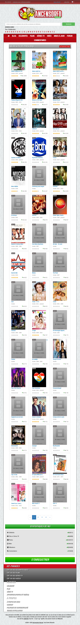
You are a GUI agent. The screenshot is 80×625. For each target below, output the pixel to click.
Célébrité (10, 586)
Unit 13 (55, 503)
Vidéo (49, 36)
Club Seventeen (36, 388)
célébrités (26, 618)
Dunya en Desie (57, 359)
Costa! (54, 301)
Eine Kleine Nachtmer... (38, 244)
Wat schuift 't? (36, 503)
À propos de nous (13, 602)
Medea (34, 273)
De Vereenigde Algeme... (59, 330)
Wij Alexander (56, 446)
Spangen (34, 446)
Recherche (68, 24)
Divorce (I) (13, 129)
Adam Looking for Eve (16, 71)
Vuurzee (34, 215)
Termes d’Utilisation (14, 610)
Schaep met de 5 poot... (59, 417)
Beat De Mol (14, 273)
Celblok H (34, 129)
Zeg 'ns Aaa (14, 474)
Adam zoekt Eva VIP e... (59, 71)
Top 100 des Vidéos (14, 579)
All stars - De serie (57, 244)
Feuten (54, 157)
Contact (10, 605)
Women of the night (37, 100)
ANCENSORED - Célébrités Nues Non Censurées (40, 13)
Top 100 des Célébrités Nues (17, 570)
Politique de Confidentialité (17, 607)
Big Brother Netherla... (37, 157)
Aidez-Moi (66, 2)
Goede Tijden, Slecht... (58, 215)
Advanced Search (9, 27)
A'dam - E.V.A (35, 301)
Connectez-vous (16, 2)
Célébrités (23, 36)
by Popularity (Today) (65, 46)
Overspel (55, 186)
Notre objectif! (57, 2)
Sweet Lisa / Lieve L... (16, 503)
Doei (12, 301)
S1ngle (34, 330)
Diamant (13, 330)
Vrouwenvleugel (57, 388)
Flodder (13, 359)
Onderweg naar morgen (38, 186)
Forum (69, 36)
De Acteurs (14, 215)
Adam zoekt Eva (36, 71)
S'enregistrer (40, 560)
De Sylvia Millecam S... (37, 474)
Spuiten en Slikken (16, 157)
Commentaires (40, 40)
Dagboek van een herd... (17, 417)
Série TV (10, 592)
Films (32, 36)
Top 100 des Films (13, 573)
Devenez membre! (26, 2)
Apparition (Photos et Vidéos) (18, 594)
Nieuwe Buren (56, 100)
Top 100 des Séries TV (15, 576)
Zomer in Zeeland (36, 417)
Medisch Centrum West (17, 244)
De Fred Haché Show (58, 474)
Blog (14, 36)
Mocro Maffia (14, 186)
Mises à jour (59, 36)
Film (8, 589)
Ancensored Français (38, 622)
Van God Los (56, 129)
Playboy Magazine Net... (17, 100)
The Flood (55, 273)
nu (39, 618)
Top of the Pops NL (16, 388)
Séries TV (41, 36)
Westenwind (14, 446)
